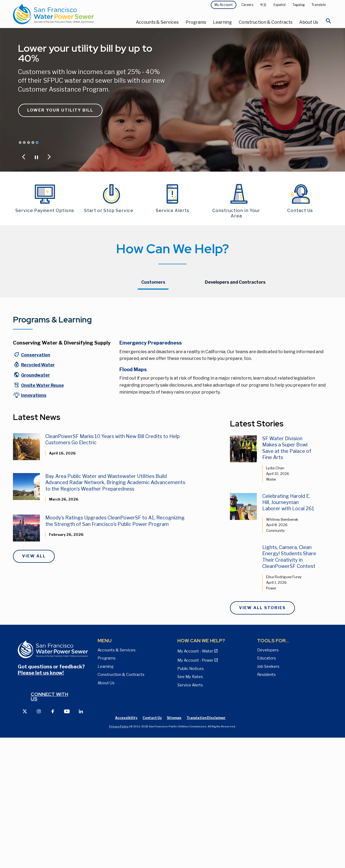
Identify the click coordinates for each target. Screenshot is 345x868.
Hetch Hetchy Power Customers (268, 313)
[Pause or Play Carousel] (36, 156)
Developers (268, 780)
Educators (266, 788)
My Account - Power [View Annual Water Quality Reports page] (195, 790)
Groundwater (35, 505)
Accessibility (126, 848)
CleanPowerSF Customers (263, 323)
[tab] (153, 282)
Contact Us (249, 333)
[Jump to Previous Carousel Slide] (23, 156)
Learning (222, 22)
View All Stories (262, 737)
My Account (224, 5)
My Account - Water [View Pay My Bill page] (195, 781)
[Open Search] (328, 22)
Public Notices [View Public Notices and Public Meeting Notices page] (190, 798)
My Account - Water (152, 333)
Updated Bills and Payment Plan (163, 368)
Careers (247, 5)
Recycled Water (38, 495)
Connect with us (49, 826)
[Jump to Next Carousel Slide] (49, 156)
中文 (263, 5)
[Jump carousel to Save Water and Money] (28, 142)
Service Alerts (190, 815)
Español (279, 5)
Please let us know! (41, 803)
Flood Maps (133, 499)
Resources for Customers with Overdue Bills (170, 356)
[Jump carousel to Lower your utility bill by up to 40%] (37, 142)
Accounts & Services (157, 22)
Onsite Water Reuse (42, 515)
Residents (266, 804)
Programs (196, 22)
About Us (308, 22)
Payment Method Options (158, 344)
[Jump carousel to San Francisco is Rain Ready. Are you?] (33, 142)
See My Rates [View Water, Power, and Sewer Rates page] (190, 806)
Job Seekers (268, 796)
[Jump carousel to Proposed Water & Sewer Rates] (24, 142)
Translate (319, 5)
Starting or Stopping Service (160, 313)
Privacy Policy (118, 856)
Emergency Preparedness (150, 473)
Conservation (35, 485)
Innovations (33, 525)
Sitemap (174, 848)
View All (34, 686)
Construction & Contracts (265, 22)
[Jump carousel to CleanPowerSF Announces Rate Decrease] (20, 142)
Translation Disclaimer (206, 848)
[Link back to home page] (66, 14)
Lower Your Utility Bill (60, 110)
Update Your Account (153, 323)
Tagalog (298, 5)
